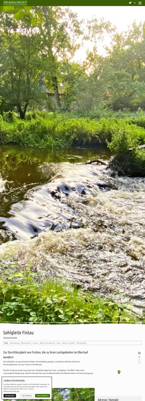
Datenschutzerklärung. (12, 391)
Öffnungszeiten (81, 343)
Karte (59, 343)
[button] (140, 3)
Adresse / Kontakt (68, 343)
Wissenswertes (26, 343)
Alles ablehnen (27, 396)
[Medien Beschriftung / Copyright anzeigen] (144, 317)
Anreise (35, 343)
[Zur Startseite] (15, 3)
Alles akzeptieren (42, 396)
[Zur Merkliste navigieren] (130, 2)
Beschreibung (14, 343)
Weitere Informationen (47, 343)
